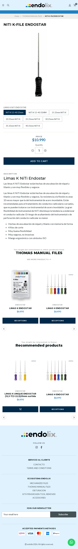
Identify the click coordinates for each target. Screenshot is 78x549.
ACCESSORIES (39, 498)
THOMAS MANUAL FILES (32, 16)
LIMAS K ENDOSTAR (20, 308)
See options (20, 321)
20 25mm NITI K (13, 119)
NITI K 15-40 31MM (38, 112)
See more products (39, 259)
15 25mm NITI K (59, 112)
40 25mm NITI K (33, 126)
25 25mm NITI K (33, 119)
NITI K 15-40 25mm (14, 112)
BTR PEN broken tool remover (39, 494)
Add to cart (39, 161)
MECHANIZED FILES (39, 483)
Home (17, 16)
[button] (4, 329)
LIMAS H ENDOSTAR (57, 308)
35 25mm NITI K (13, 126)
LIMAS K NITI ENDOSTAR (15, 107)
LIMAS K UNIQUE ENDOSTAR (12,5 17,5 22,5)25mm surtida (20, 395)
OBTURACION (39, 491)
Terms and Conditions (39, 468)
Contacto (39, 465)
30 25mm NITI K (52, 119)
